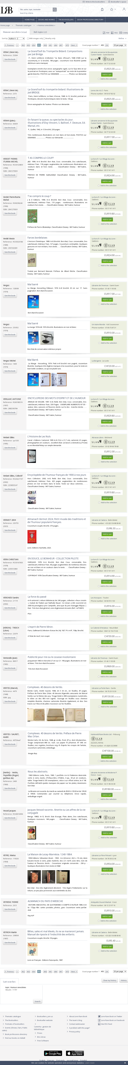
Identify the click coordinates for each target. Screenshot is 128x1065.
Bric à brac (41, 1037)
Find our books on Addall (13, 1038)
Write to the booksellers (94, 2)
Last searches (9, 981)
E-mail (123, 33)
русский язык (72, 1060)
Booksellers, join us (43, 1016)
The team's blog (74, 1020)
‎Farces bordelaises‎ (37, 237)
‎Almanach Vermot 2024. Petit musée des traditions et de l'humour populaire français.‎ (56, 521)
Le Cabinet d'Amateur (99, 628)
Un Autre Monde (98, 324)
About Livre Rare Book (78, 1016)
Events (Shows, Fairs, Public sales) (14, 1029)
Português (60, 1060)
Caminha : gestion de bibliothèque (42, 1028)
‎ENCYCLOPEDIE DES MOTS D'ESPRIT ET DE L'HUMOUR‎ (56, 398)
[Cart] (102, 9)
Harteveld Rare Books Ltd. (101, 734)
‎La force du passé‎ (37, 596)
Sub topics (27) (40, 32)
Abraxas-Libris (97, 437)
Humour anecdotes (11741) (15, 32)
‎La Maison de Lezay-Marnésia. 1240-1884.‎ (49, 854)
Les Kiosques (96, 597)
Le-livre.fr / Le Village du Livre (102, 159)
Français (50, 1060)
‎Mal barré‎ (32, 284)
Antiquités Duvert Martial (101, 902)
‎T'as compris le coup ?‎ (39, 196)
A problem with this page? (78, 1028)
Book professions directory (90, 19)
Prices (39, 1033)
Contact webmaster (75, 1024)
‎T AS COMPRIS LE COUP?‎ (41, 157)
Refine (123, 38)
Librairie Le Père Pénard (101, 855)
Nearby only (49, 38)
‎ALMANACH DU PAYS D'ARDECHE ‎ (46, 901)
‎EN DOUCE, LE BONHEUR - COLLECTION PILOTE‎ (53, 558)
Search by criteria (26, 13)
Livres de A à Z (97, 90)
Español (83, 1060)
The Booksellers (66, 19)
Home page (30, 19)
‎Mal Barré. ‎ (33, 359)
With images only (35, 38)
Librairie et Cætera (99, 520)
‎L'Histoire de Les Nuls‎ (39, 436)
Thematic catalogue (23, 25)
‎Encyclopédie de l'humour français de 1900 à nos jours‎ (56, 474)
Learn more (89, 1063)
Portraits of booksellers (14, 1024)
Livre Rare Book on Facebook (111, 1020)
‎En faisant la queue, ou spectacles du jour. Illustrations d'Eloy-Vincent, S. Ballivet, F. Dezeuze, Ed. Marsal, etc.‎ (57, 122)
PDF (106, 33)
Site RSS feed (105, 1024)
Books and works (46, 19)
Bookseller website (43, 1020)
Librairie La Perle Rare (101, 688)
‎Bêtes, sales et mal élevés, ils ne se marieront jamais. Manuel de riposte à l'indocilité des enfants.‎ (55, 933)
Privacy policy (73, 1031)
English (42, 1060)
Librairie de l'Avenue (100, 285)
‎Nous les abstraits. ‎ (38, 771)
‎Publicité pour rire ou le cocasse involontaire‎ (52, 657)
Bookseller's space (117, 2)
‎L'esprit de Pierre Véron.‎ (40, 626)
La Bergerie (96, 361)
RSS (114, 33)
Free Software (43, 1040)
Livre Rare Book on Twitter (110, 1016)
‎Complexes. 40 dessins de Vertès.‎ (45, 687)
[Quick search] (37, 10)
